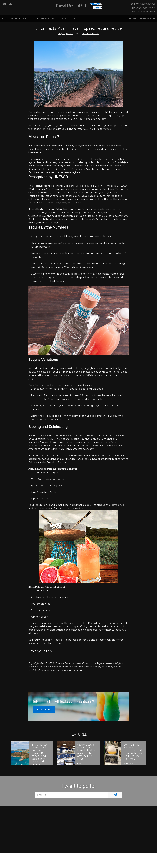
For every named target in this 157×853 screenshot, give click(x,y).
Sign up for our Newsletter (141, 18)
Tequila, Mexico (65, 33)
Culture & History (90, 33)
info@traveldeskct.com (143, 11)
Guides (73, 18)
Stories (61, 18)
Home (4, 18)
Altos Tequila (46, 129)
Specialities (29, 18)
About (14, 18)
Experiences (48, 18)
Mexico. (106, 129)
